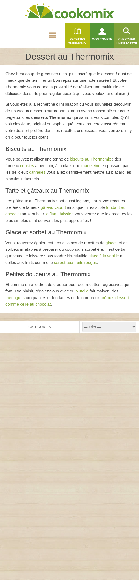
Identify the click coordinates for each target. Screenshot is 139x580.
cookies (27, 165)
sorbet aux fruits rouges (75, 262)
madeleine (90, 165)
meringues (15, 297)
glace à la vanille (104, 256)
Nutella (82, 291)
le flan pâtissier (58, 214)
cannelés (37, 172)
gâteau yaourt (53, 207)
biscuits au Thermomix (90, 159)
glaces (111, 242)
